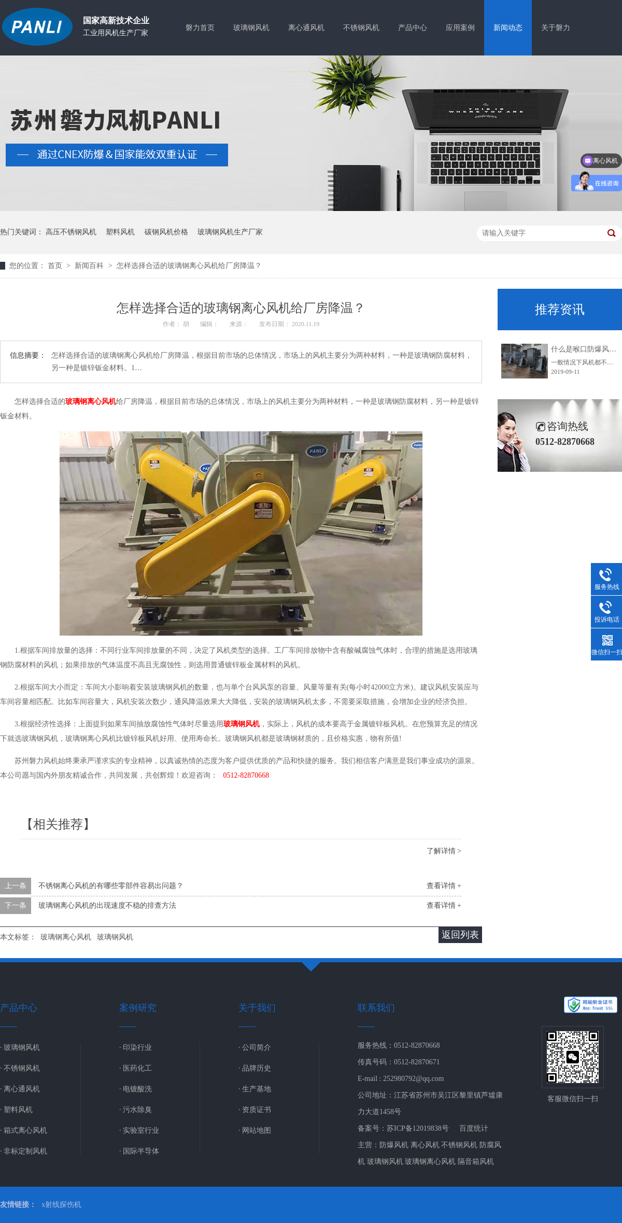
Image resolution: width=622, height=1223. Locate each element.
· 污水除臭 (135, 1110)
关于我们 (257, 1008)
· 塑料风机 (16, 1110)
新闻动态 (507, 28)
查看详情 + (444, 886)
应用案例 (460, 28)
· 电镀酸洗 (135, 1089)
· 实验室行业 (139, 1130)
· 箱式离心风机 (23, 1130)
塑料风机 (120, 232)
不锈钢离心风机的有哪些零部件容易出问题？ (110, 886)
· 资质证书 (254, 1110)
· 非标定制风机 (23, 1151)
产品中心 (412, 28)
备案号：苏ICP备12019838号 (403, 1128)
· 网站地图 (254, 1130)
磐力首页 (200, 28)
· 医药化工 (135, 1068)
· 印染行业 (135, 1047)
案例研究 (138, 1008)
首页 (56, 266)
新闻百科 (90, 266)
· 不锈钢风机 (20, 1068)
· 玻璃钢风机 (20, 1047)
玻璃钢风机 (251, 28)
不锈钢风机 (361, 28)
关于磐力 (555, 28)
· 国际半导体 (139, 1151)
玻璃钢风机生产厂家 (230, 232)
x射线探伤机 (61, 1204)
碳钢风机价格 (166, 232)
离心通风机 (306, 28)
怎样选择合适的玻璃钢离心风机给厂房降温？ (189, 266)
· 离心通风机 (20, 1089)
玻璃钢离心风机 (90, 401)
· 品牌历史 (254, 1068)
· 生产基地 (254, 1089)
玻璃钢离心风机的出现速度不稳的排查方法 (107, 905)
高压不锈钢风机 (71, 232)
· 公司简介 (254, 1047)
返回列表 (460, 935)
